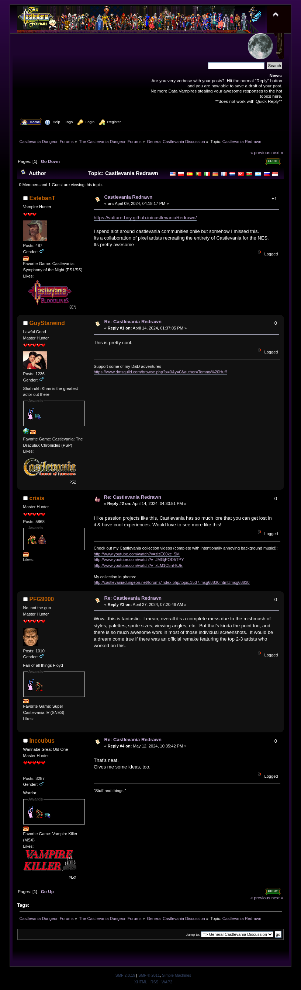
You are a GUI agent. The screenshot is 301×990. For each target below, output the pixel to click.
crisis (37, 498)
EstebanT (42, 198)
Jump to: (193, 935)
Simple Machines (176, 975)
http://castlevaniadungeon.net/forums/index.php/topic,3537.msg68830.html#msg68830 (172, 582)
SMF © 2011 (149, 975)
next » (277, 152)
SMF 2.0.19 (125, 975)
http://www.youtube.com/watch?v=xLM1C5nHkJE (138, 565)
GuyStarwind (47, 323)
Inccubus (42, 741)
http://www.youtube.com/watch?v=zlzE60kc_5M (137, 554)
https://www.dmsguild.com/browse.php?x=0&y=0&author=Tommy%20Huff (160, 372)
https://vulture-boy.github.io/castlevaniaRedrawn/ (145, 217)
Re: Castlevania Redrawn (133, 321)
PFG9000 (42, 599)
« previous (260, 152)
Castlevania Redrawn (128, 197)
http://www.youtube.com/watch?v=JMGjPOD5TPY (139, 559)
